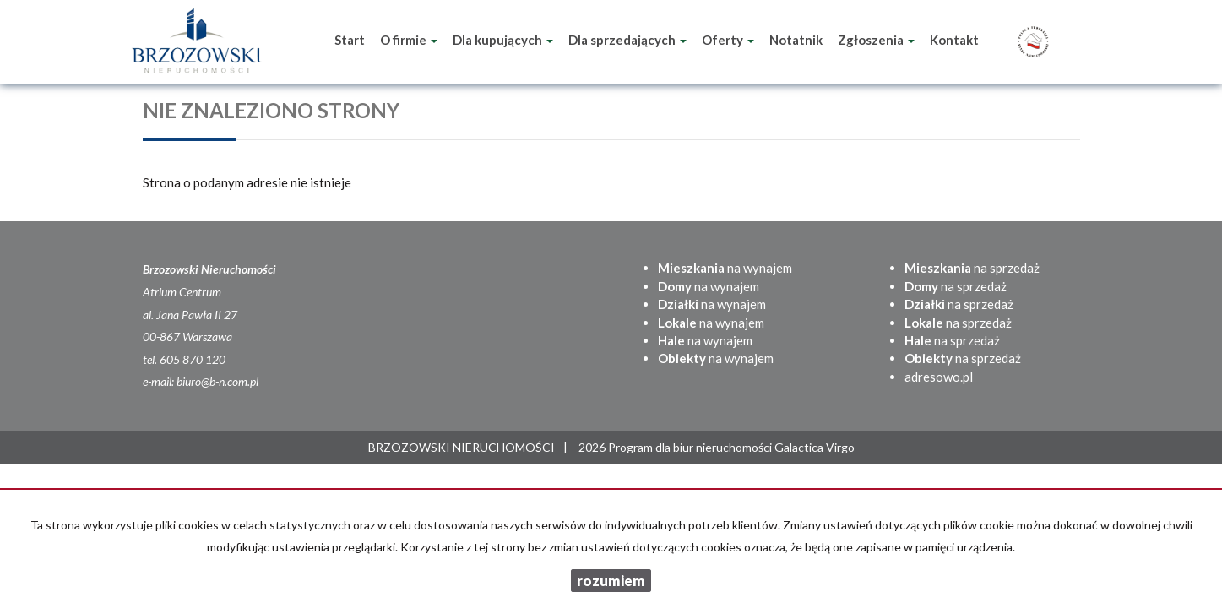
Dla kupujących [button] (503, 39)
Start (349, 39)
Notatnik (796, 39)
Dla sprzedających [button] (627, 39)
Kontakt (954, 39)
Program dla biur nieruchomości (691, 447)
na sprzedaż (972, 267)
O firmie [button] (408, 39)
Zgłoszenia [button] (876, 39)
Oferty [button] (728, 39)
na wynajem (725, 267)
